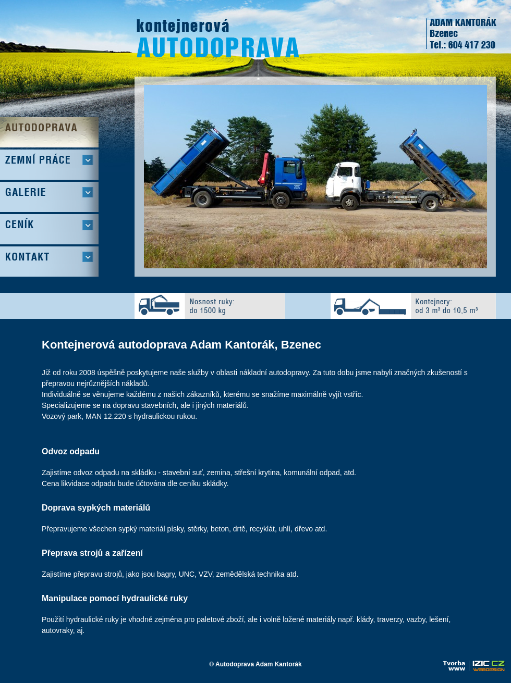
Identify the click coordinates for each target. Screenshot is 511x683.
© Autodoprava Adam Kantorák (255, 664)
